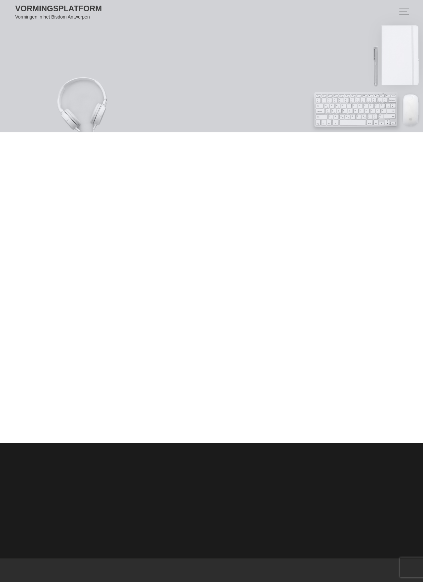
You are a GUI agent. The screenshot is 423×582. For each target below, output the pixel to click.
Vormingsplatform (58, 8)
